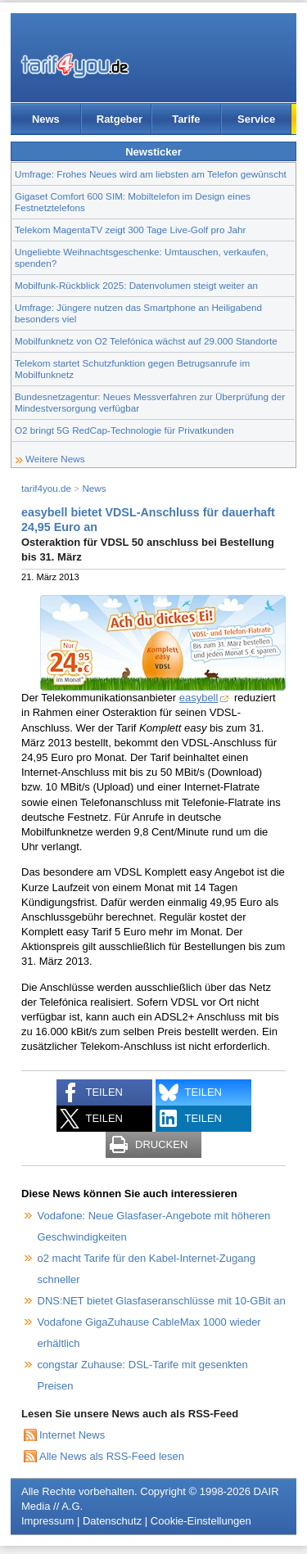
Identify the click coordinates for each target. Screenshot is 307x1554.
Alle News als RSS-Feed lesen (111, 1456)
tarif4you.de (46, 488)
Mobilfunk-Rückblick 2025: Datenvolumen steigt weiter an (136, 285)
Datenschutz (112, 1521)
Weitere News (55, 458)
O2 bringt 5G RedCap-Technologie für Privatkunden (124, 430)
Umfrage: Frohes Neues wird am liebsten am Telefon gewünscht (151, 174)
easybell (199, 697)
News (46, 119)
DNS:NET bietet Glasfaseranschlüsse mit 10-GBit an (162, 1301)
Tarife (186, 119)
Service (256, 119)
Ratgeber (119, 119)
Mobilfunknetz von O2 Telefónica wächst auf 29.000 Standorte (146, 341)
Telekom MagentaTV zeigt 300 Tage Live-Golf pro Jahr (130, 229)
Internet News (72, 1435)
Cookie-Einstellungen (201, 1521)
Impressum (47, 1521)
